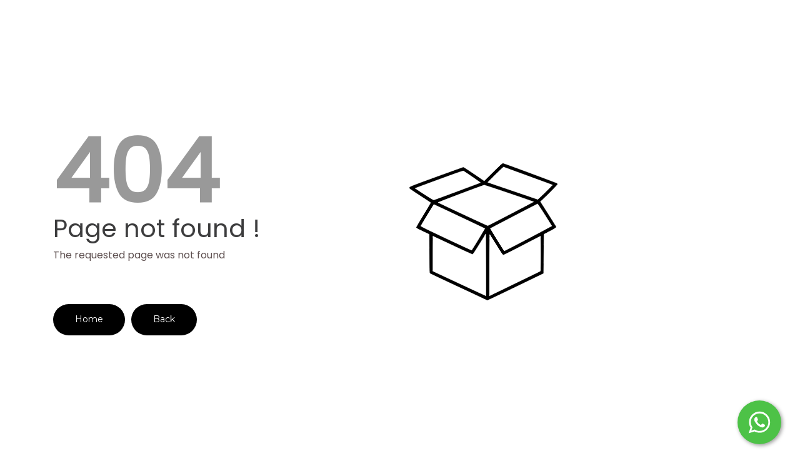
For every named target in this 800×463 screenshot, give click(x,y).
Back (164, 319)
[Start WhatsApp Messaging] (759, 421)
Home (89, 319)
